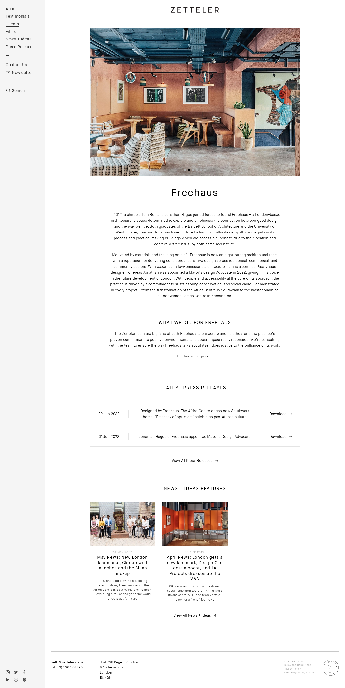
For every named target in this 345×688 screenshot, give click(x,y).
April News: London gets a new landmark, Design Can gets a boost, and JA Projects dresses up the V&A (195, 568)
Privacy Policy (292, 668)
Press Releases (20, 46)
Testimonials (18, 16)
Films (11, 31)
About (11, 8)
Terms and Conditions (297, 665)
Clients (12, 24)
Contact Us (16, 64)
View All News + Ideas (192, 615)
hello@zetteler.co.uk (67, 662)
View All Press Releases (192, 460)
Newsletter (22, 72)
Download (278, 413)
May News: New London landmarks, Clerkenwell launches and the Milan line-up (122, 565)
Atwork (310, 672)
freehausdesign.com (195, 356)
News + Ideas (18, 39)
